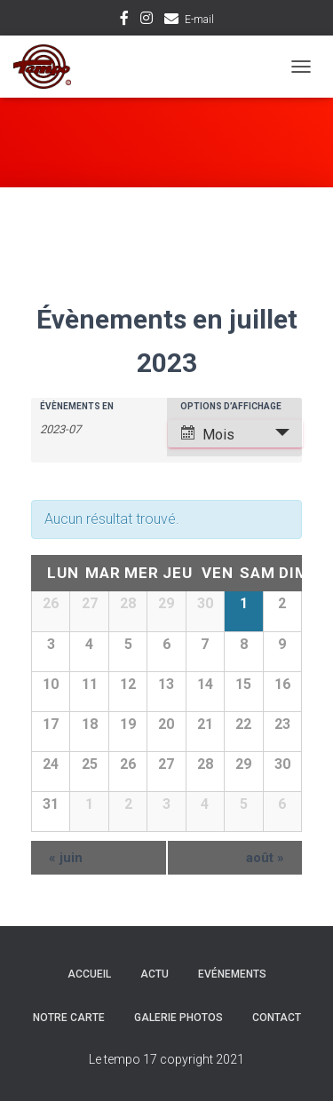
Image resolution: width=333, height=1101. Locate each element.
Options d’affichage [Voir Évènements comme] (230, 406)
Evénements (232, 974)
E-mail (199, 19)
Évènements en (77, 406)
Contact (276, 1017)
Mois (207, 434)
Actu (154, 974)
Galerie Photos (178, 1017)
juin (66, 858)
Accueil (89, 974)
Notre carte (69, 1017)
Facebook (124, 20)
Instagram (146, 20)
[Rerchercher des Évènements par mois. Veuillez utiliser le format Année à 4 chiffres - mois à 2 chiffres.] (84, 428)
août (265, 858)
